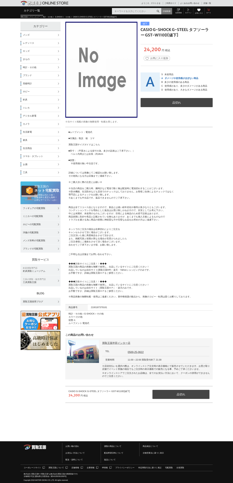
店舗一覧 (207, 3)
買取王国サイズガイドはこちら (84, 144)
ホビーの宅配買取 (32, 224)
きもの (26, 59)
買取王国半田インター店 (116, 343)
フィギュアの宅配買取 (34, 208)
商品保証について (150, 446)
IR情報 (105, 468)
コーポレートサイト (32, 468)
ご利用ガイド (170, 3)
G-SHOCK (59, 17)
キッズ (26, 51)
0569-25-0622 (136, 352)
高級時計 (27, 83)
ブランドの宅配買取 (33, 248)
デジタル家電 (29, 115)
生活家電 (27, 132)
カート (208, 13)
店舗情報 (75, 468)
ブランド (27, 75)
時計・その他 (47, 17)
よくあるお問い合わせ (189, 3)
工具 (25, 172)
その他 (67, 17)
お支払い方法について (75, 453)
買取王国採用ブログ (33, 301)
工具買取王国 (34, 281)
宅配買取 (169, 468)
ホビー (26, 91)
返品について (110, 460)
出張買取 (180, 468)
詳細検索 (167, 11)
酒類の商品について (112, 446)
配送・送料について (74, 460)
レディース (28, 43)
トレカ (26, 107)
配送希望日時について (113, 453)
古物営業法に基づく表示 (153, 453)
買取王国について (56, 468)
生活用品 (27, 148)
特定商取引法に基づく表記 (149, 468)
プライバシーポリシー (125, 468)
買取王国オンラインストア (30, 17)
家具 (25, 140)
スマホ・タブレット (33, 156)
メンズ (26, 35)
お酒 (25, 164)
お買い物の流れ (72, 446)
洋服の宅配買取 (31, 232)
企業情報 (90, 468)
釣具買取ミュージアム (34, 269)
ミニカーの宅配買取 (33, 216)
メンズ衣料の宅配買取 (34, 240)
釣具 (25, 99)
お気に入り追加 (157, 58)
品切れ (176, 102)
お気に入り (199, 13)
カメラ (26, 124)
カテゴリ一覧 (32, 10)
